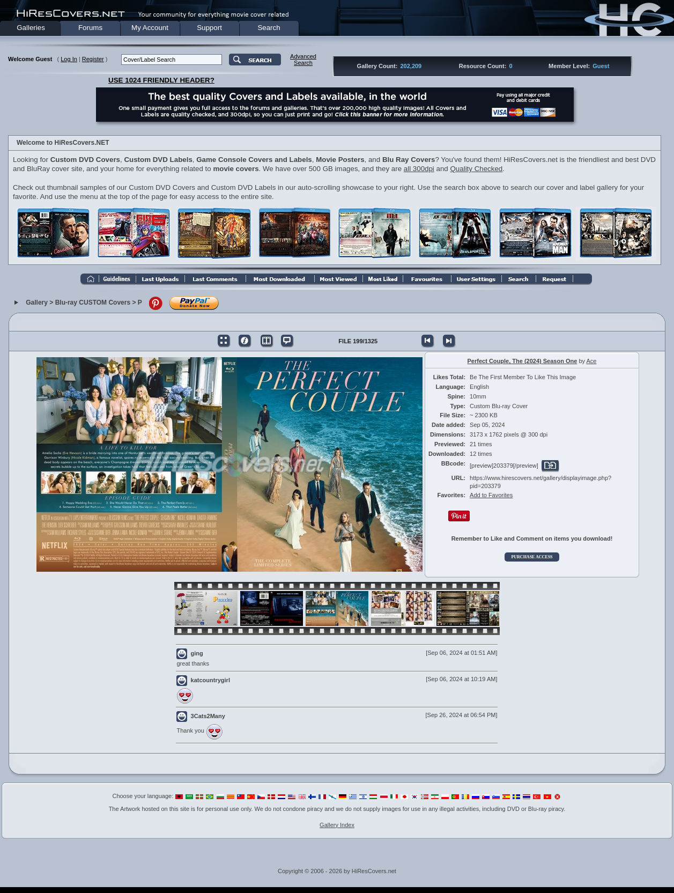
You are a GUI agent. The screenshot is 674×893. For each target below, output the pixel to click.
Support (209, 28)
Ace (591, 361)
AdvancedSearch (303, 59)
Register (93, 59)
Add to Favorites (491, 495)
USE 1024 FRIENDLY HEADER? (161, 80)
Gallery (37, 302)
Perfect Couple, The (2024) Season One (522, 361)
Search (268, 28)
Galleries (31, 28)
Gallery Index (337, 825)
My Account (149, 28)
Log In (69, 59)
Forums (90, 28)
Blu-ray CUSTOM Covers (92, 302)
